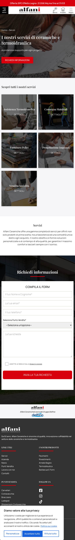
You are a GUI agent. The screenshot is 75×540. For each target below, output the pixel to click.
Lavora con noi (8, 469)
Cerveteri (5, 490)
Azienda (5, 459)
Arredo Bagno (45, 462)
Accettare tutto (50, 533)
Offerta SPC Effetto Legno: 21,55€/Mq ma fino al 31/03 (37, 3)
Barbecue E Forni (46, 469)
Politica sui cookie (49, 526)
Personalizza (12, 533)
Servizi (4, 455)
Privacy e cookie (36, 364)
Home (4, 30)
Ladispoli (5, 500)
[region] (32, 523)
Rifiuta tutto (31, 533)
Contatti (5, 473)
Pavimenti (43, 455)
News (4, 462)
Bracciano (6, 497)
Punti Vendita (7, 466)
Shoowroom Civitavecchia (13, 504)
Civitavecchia (7, 493)
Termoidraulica (46, 466)
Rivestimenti (45, 459)
